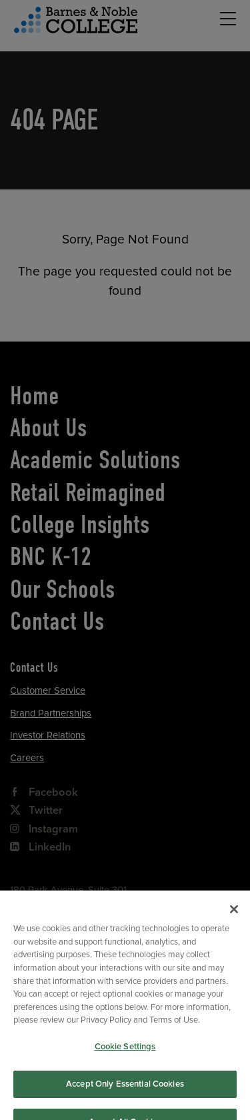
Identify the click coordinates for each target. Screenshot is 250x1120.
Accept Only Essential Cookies (125, 1092)
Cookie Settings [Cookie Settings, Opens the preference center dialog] (125, 1055)
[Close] (234, 918)
